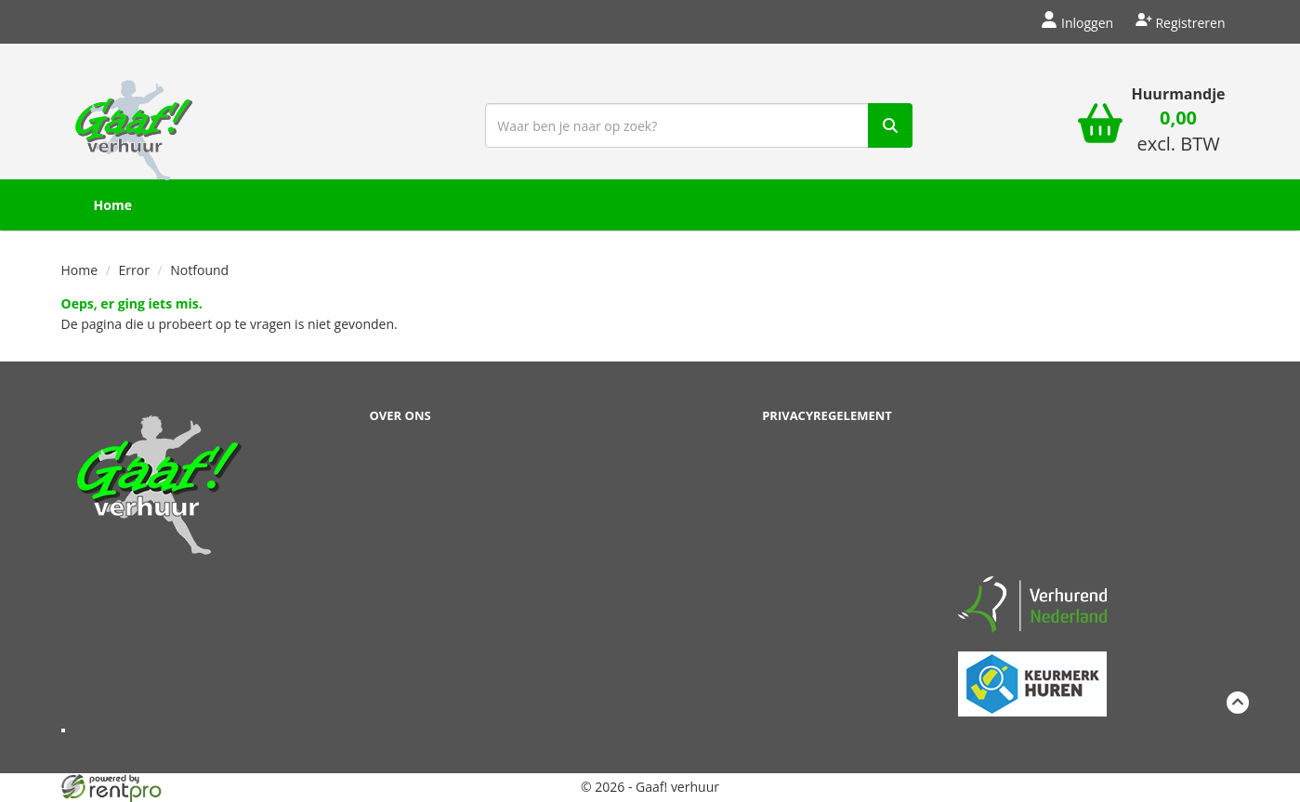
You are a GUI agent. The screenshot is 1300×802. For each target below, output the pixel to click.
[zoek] (890, 125)
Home (113, 205)
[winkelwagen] (1100, 126)
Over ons (400, 415)
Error (134, 270)
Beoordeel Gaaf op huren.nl (1032, 483)
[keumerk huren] (1032, 673)
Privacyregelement (827, 415)
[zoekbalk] (699, 125)
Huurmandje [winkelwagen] (1179, 94)
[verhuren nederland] (1032, 603)
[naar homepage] (133, 124)
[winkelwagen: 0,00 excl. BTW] (1179, 133)
